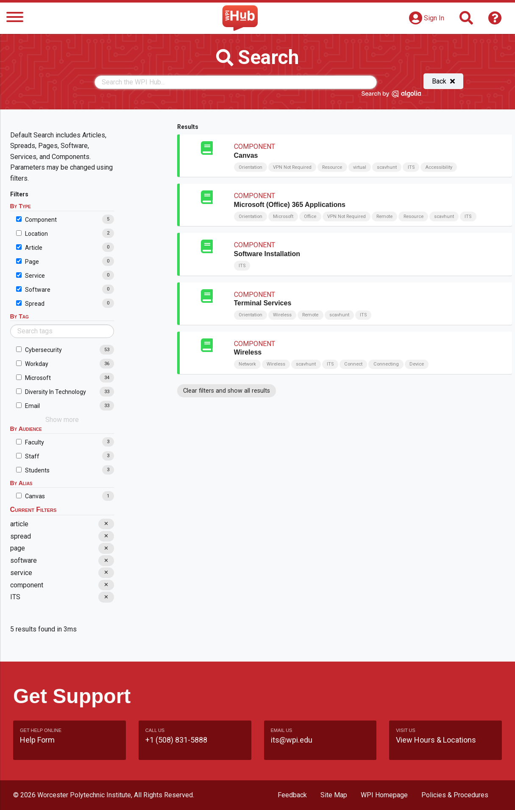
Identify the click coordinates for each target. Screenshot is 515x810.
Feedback (292, 795)
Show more (62, 420)
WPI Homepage (384, 795)
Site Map (333, 795)
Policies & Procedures (454, 795)
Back (443, 81)
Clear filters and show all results (226, 390)
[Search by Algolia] (391, 95)
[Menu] (14, 18)
